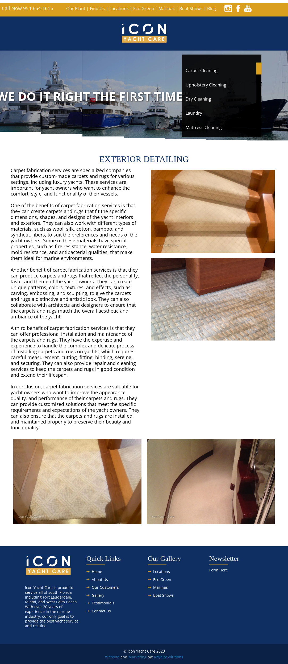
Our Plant (75, 8)
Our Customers (105, 587)
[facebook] (238, 8)
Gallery (98, 595)
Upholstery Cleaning (206, 85)
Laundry (194, 113)
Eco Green (143, 8)
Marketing (137, 656)
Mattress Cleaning (204, 127)
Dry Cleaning (198, 99)
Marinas (166, 8)
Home (97, 571)
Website (112, 656)
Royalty (160, 656)
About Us (100, 579)
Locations (119, 8)
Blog (211, 8)
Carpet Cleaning (202, 70)
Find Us (97, 8)
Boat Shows (191, 8)
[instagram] (228, 8)
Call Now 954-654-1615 (27, 8)
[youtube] (248, 8)
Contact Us (101, 610)
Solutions (175, 656)
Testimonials (103, 602)
